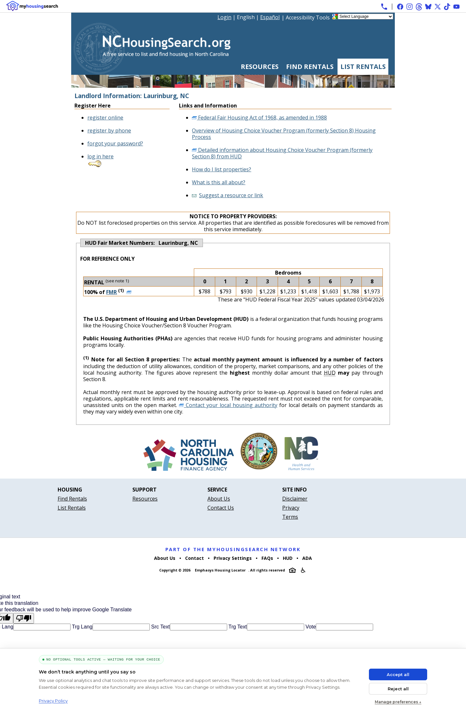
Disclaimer (294, 498)
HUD (288, 558)
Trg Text (237, 626)
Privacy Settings (233, 558)
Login (224, 17)
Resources (260, 66)
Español (270, 17)
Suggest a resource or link (231, 195)
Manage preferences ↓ (398, 701)
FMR (111, 292)
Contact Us (220, 507)
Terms (290, 516)
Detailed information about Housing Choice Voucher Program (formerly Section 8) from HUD (282, 153)
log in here (100, 156)
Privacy (290, 507)
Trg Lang (82, 626)
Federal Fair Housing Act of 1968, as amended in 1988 (259, 117)
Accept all (398, 674)
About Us (218, 498)
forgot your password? (115, 143)
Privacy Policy (53, 700)
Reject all (398, 688)
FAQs (267, 558)
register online (105, 117)
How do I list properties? (221, 169)
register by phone (109, 130)
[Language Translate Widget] (365, 16)
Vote (310, 626)
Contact (194, 558)
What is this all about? (218, 182)
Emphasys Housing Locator (220, 570)
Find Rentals (310, 66)
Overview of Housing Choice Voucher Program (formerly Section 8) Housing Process (284, 134)
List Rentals (363, 66)
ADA (307, 558)
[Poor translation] (23, 618)
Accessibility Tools (308, 17)
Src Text (160, 626)
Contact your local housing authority (228, 405)
